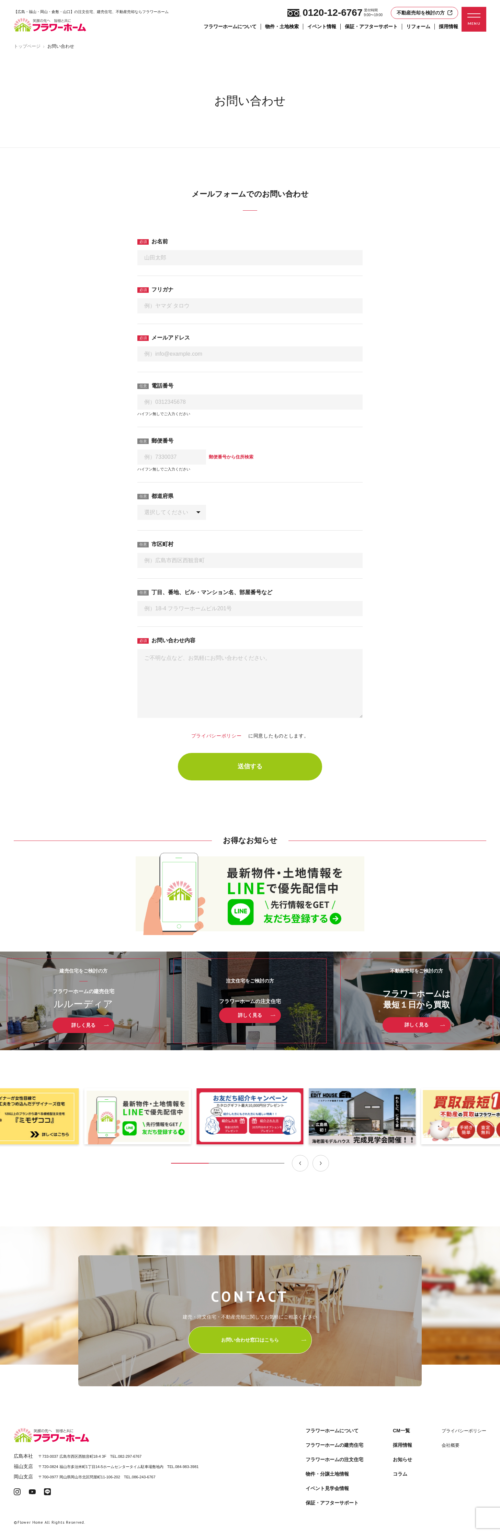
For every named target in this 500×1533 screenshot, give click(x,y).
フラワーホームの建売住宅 (334, 1445)
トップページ (27, 46)
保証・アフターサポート (371, 26)
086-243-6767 (144, 1477)
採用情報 (448, 26)
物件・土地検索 (282, 26)
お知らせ (402, 1459)
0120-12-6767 (324, 12)
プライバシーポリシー (219, 735)
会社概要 (450, 1445)
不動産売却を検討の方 (424, 12)
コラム (400, 1474)
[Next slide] (320, 1163)
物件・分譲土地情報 (327, 1474)
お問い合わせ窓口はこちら (264, 1340)
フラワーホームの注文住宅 (334, 1459)
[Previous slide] (300, 1163)
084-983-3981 (187, 1467)
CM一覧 (401, 1430)
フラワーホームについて (230, 26)
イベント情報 (321, 26)
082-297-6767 (130, 1456)
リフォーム (418, 26)
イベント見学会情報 (327, 1488)
